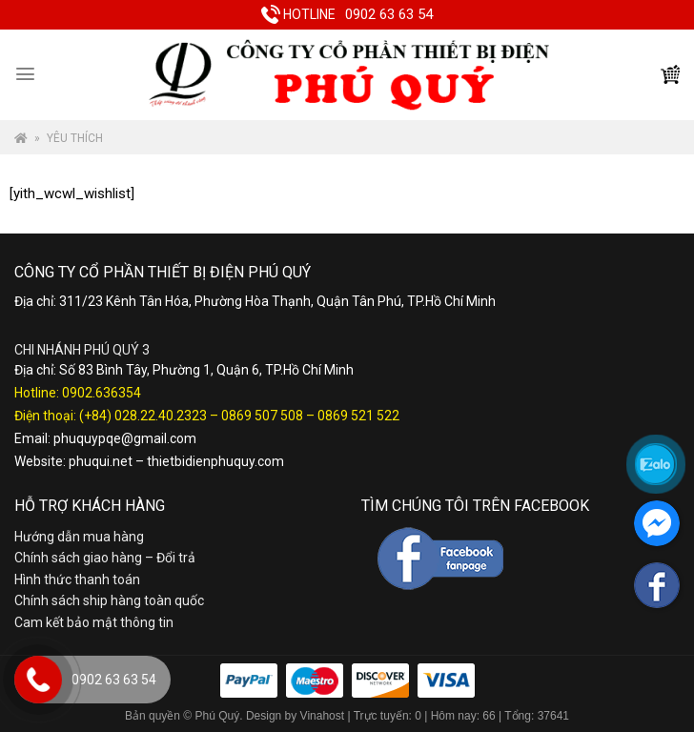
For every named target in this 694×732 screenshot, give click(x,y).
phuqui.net (101, 461)
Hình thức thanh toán (77, 579)
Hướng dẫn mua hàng (79, 536)
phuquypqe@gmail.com (124, 438)
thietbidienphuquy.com (215, 461)
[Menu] (25, 73)
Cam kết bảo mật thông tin (94, 622)
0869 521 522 (358, 415)
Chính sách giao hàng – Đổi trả (104, 557)
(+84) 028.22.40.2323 (143, 415)
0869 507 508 (262, 415)
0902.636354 (101, 392)
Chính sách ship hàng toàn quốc (109, 600)
